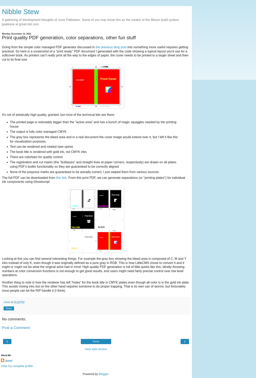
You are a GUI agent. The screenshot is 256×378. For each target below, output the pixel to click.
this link (61, 177)
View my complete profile (17, 366)
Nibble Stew (20, 12)
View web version (96, 349)
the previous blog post (111, 47)
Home (96, 341)
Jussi (8, 360)
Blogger (104, 374)
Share (9, 308)
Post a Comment (16, 328)
